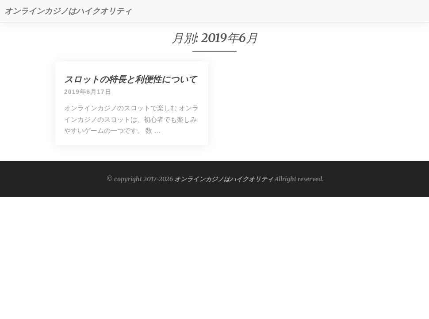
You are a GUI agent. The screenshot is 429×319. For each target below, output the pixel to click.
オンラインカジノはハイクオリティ (223, 179)
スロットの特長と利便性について (130, 79)
